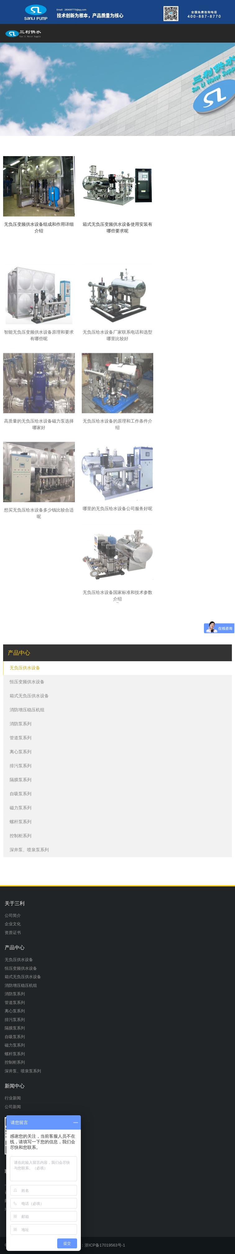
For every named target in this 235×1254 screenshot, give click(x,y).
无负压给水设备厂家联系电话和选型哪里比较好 (117, 393)
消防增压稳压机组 (27, 709)
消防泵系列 (20, 723)
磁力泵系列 (20, 807)
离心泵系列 (20, 751)
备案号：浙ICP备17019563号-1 (96, 1245)
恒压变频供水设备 (27, 681)
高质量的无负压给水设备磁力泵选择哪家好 (39, 482)
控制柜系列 (20, 835)
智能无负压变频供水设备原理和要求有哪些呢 (39, 393)
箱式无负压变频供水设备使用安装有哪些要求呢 (117, 227)
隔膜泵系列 (20, 779)
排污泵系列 (20, 765)
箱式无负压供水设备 (29, 695)
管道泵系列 (20, 737)
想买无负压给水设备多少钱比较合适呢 (39, 571)
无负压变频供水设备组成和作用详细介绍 (39, 227)
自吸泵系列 (20, 793)
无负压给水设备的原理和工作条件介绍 (117, 482)
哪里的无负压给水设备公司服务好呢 (117, 562)
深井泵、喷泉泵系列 (29, 849)
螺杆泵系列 (20, 821)
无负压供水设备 (25, 667)
